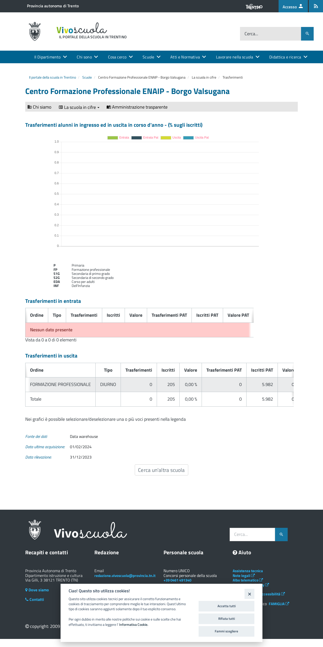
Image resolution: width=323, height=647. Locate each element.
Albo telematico (248, 580)
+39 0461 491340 (177, 580)
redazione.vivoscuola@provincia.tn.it (124, 575)
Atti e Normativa (185, 57)
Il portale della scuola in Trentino (52, 77)
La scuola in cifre (79, 107)
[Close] (249, 594)
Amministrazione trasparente (137, 107)
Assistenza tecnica (248, 571)
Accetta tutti (227, 605)
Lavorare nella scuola (234, 57)
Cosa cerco (117, 57)
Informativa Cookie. (133, 624)
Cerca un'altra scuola (161, 470)
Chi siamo (39, 107)
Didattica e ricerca (285, 57)
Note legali (244, 575)
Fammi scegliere (226, 631)
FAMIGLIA (279, 604)
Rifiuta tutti (226, 618)
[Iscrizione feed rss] (316, 6)
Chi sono (84, 57)
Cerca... (251, 33)
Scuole (148, 57)
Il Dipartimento (47, 57)
